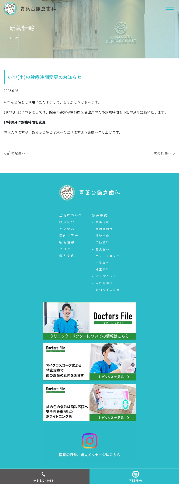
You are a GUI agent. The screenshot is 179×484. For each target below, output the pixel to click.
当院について (71, 215)
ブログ (65, 249)
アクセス (67, 228)
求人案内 (67, 255)
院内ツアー (69, 235)
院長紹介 (67, 221)
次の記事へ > (164, 153)
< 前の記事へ (15, 153)
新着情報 (67, 242)
